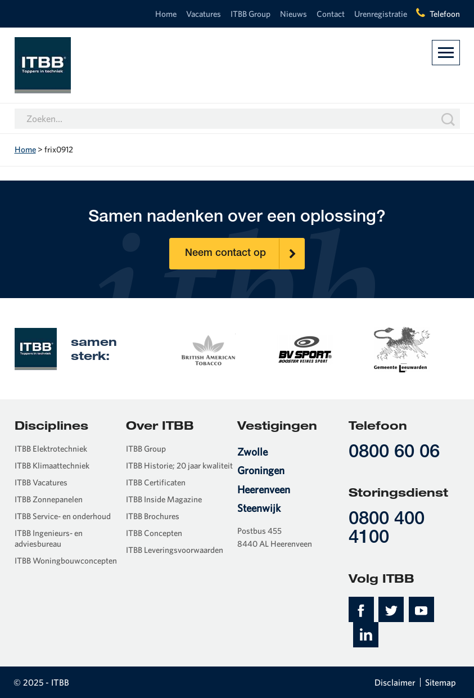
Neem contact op (244, 253)
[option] (207, 348)
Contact (331, 14)
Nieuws (293, 14)
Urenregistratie (380, 14)
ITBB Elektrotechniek (51, 448)
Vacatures (203, 14)
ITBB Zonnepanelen (49, 499)
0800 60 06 (394, 453)
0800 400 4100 (387, 529)
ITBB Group (250, 14)
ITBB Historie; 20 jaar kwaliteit (179, 465)
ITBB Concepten (154, 533)
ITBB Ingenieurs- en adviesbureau (49, 538)
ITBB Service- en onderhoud (63, 516)
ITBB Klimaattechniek (52, 465)
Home (166, 14)
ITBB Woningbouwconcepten (66, 560)
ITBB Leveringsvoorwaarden (174, 550)
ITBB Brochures (152, 516)
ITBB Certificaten (156, 482)
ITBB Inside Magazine (164, 499)
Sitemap (440, 682)
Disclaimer (395, 682)
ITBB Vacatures (41, 482)
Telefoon (445, 14)
